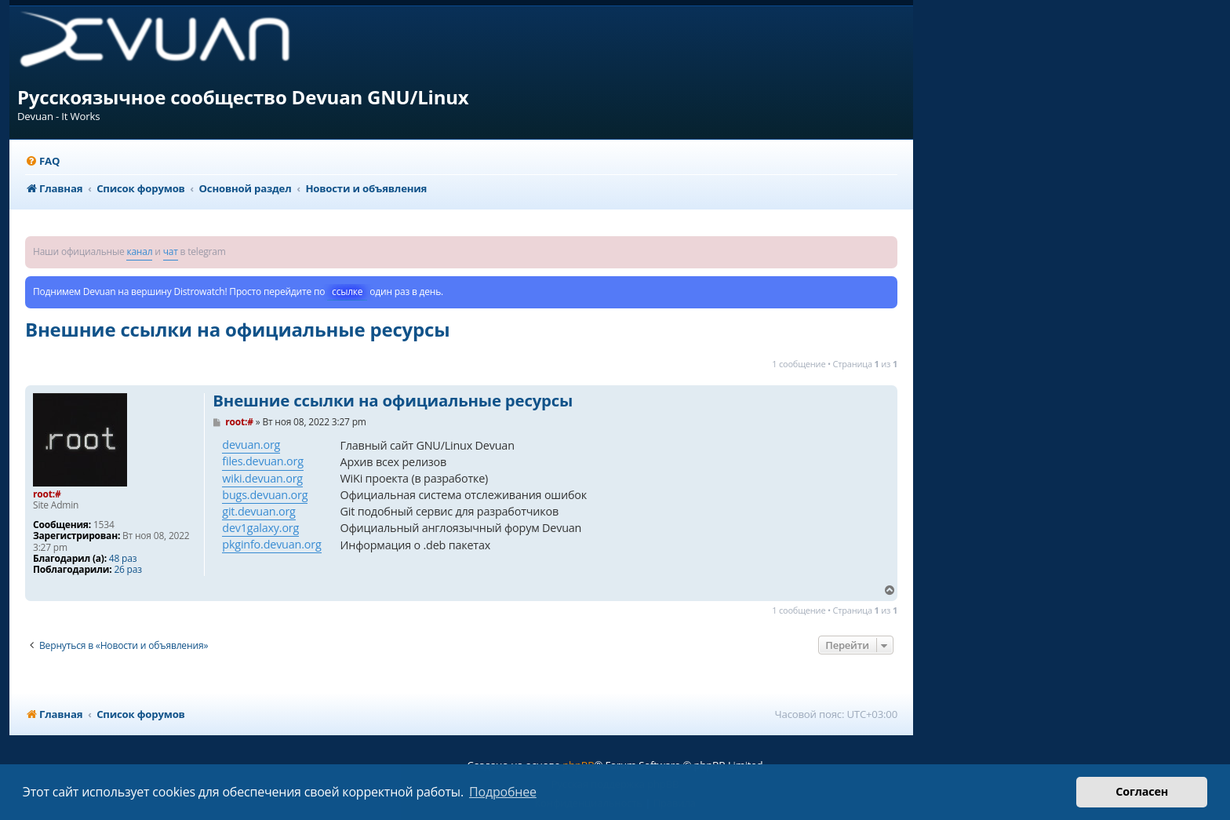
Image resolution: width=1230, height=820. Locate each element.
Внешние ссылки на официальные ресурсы (237, 329)
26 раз (127, 569)
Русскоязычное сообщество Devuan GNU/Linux (243, 97)
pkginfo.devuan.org (271, 544)
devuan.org (251, 444)
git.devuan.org (258, 511)
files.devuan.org (262, 461)
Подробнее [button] (503, 791)
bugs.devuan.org (265, 494)
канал (139, 251)
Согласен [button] (1141, 791)
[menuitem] (42, 161)
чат (170, 251)
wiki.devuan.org (262, 478)
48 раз (122, 558)
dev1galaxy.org (260, 527)
